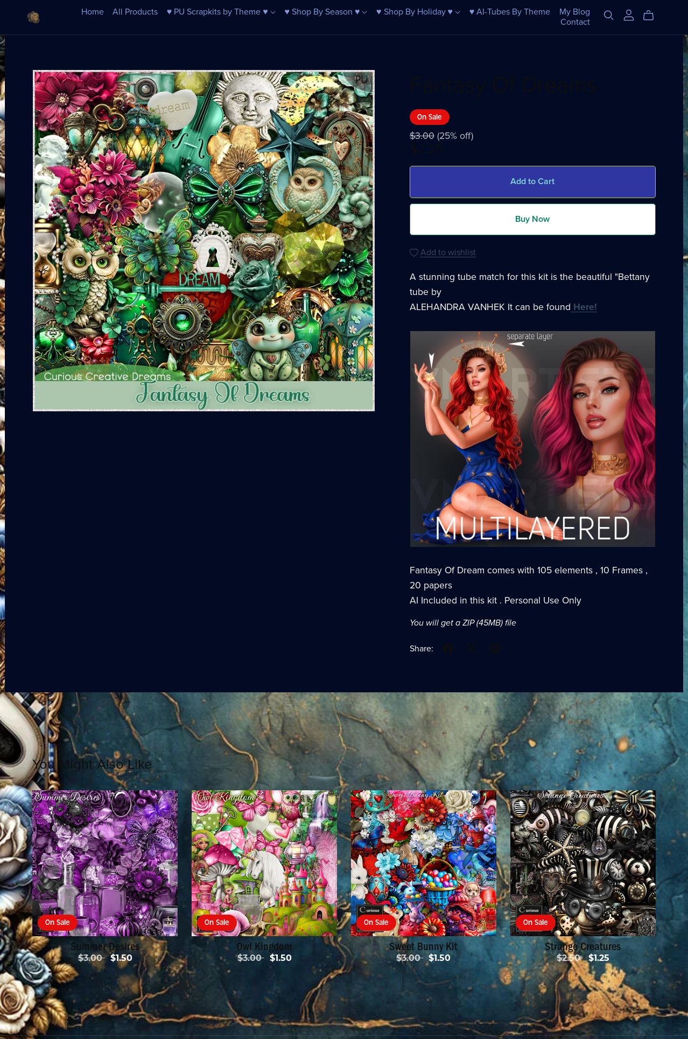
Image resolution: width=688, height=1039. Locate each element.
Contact (575, 22)
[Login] (628, 14)
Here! (585, 307)
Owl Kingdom (264, 946)
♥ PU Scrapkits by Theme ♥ (221, 11)
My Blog (574, 11)
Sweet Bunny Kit (423, 946)
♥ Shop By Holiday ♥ (418, 11)
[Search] (609, 15)
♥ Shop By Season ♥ (325, 11)
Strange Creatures (583, 946)
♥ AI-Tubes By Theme (510, 11)
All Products (135, 11)
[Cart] (652, 15)
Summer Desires (105, 946)
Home (92, 11)
